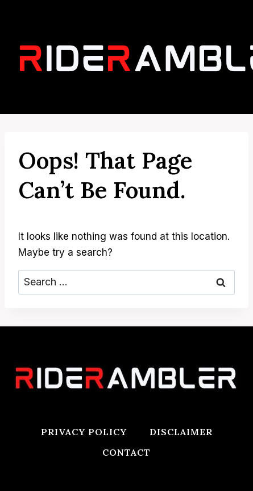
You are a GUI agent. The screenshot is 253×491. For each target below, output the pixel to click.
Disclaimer (181, 431)
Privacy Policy (84, 431)
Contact (126, 452)
